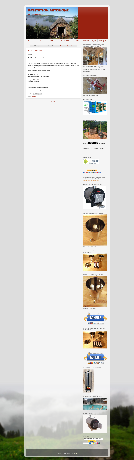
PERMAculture (54, 41)
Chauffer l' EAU (65, 41)
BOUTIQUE (102, 41)
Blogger (75, 453)
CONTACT (86, 41)
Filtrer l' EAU (76, 41)
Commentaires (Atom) (39, 105)
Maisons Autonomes (41, 41)
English (94, 41)
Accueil (30, 41)
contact (34, 96)
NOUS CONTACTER (35, 50)
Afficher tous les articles (66, 46)
